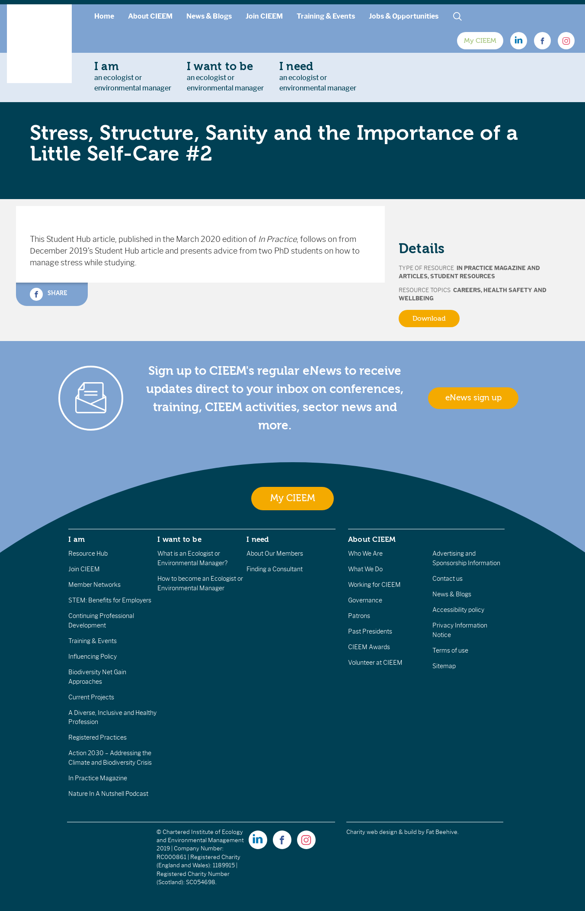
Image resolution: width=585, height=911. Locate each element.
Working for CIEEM (374, 585)
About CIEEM (150, 16)
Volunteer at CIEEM (375, 662)
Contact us (447, 579)
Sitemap (444, 666)
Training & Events (326, 16)
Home (104, 16)
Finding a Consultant (274, 569)
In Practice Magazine (97, 778)
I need (257, 539)
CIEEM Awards (369, 647)
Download (429, 318)
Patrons (359, 616)
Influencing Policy (92, 656)
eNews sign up (473, 397)
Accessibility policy (458, 610)
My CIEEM (480, 41)
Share (48, 294)
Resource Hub (88, 553)
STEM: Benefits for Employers (109, 600)
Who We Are (365, 553)
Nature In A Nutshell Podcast (108, 794)
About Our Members (274, 553)
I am (76, 539)
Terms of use (450, 650)
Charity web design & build (381, 832)
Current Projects (91, 697)
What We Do (365, 569)
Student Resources (462, 276)
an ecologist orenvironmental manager (132, 76)
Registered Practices (97, 737)
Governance (365, 600)
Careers (467, 290)
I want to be (179, 539)
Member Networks (94, 585)
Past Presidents (370, 631)
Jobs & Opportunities (403, 16)
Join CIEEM (264, 16)
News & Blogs (209, 16)
